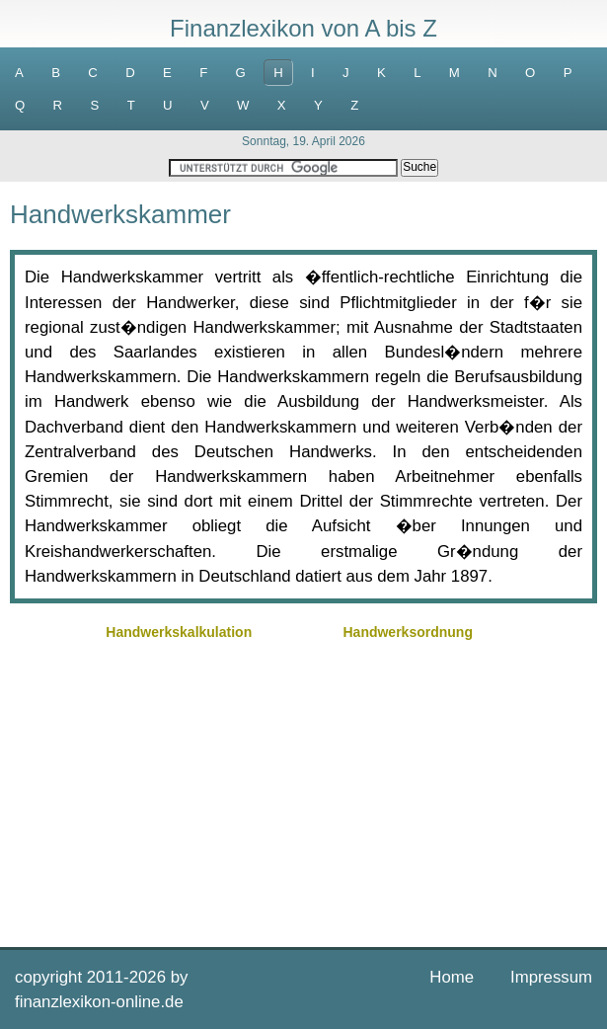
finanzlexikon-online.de (99, 1001)
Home (451, 977)
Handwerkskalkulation (179, 632)
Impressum (551, 977)
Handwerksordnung (407, 632)
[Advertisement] (303, 784)
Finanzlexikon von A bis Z (303, 28)
